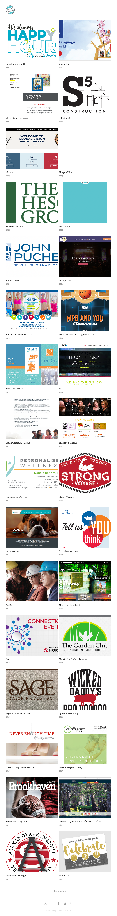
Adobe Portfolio (64, 910)
